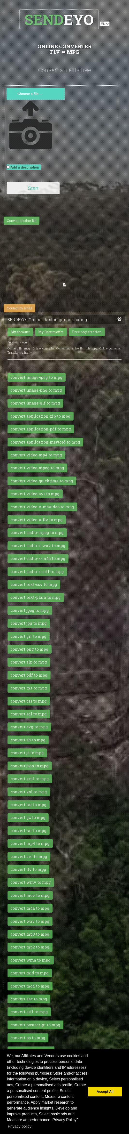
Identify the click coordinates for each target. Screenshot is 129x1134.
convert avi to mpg (29, 856)
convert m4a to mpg (30, 908)
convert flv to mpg (28, 869)
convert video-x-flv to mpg (37, 519)
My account (20, 332)
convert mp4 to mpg (30, 843)
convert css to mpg (29, 701)
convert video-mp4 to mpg (36, 455)
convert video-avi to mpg (35, 493)
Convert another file (21, 221)
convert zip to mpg (29, 662)
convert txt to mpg (29, 688)
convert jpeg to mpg (30, 610)
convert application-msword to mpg (45, 442)
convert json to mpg (30, 765)
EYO (59, 19)
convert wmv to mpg (31, 882)
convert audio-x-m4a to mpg (38, 558)
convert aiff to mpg (29, 1011)
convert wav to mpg (30, 921)
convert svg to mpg (29, 726)
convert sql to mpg (29, 714)
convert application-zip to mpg (40, 416)
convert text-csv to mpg (34, 584)
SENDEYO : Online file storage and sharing (64, 319)
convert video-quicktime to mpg (42, 480)
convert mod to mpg (30, 986)
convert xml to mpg (30, 778)
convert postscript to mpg (35, 1024)
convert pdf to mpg (29, 675)
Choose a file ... (29, 94)
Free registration (87, 332)
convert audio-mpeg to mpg (37, 532)
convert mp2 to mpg (30, 947)
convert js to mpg (27, 752)
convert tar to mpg (28, 804)
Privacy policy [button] (19, 1126)
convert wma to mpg (31, 960)
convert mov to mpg (30, 895)
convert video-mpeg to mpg (37, 467)
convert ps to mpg (28, 1037)
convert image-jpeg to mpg (36, 377)
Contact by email (19, 308)
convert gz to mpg (28, 817)
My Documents (51, 332)
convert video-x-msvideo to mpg (42, 506)
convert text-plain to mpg (36, 597)
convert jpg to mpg (29, 623)
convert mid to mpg (30, 973)
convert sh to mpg (28, 739)
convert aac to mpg (29, 998)
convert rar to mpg (28, 830)
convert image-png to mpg (36, 390)
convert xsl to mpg (29, 791)
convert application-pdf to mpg (41, 429)
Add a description (24, 167)
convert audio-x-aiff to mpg (37, 571)
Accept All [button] (105, 1092)
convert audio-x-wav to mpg (38, 545)
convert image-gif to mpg (35, 403)
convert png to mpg (29, 649)
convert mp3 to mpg (30, 934)
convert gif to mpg (28, 636)
